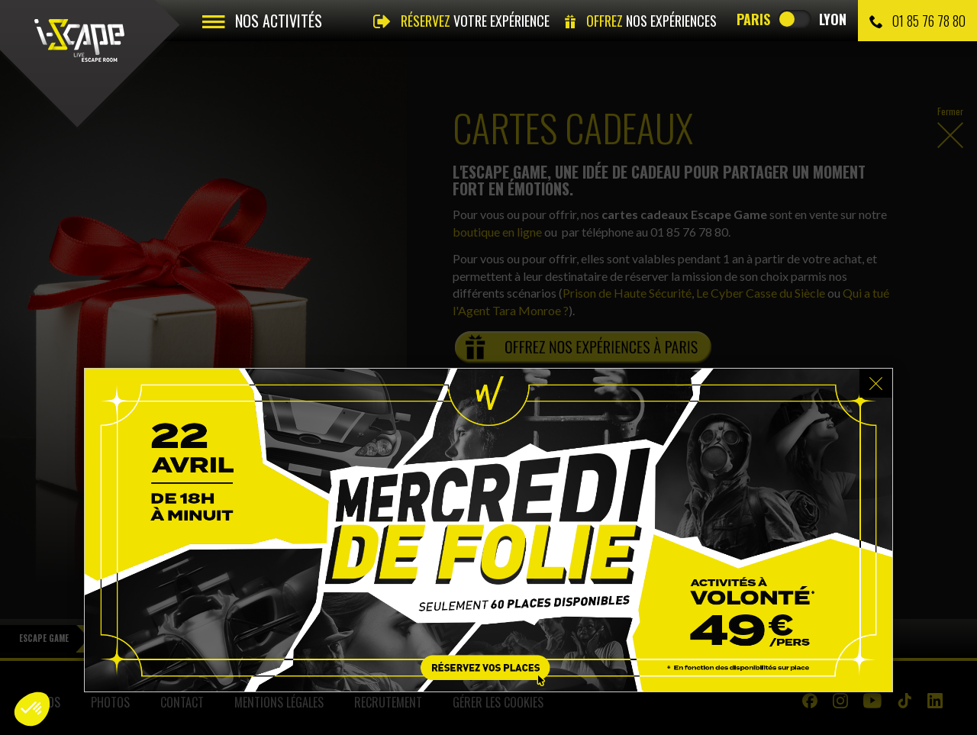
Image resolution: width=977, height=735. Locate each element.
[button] (32, 709)
